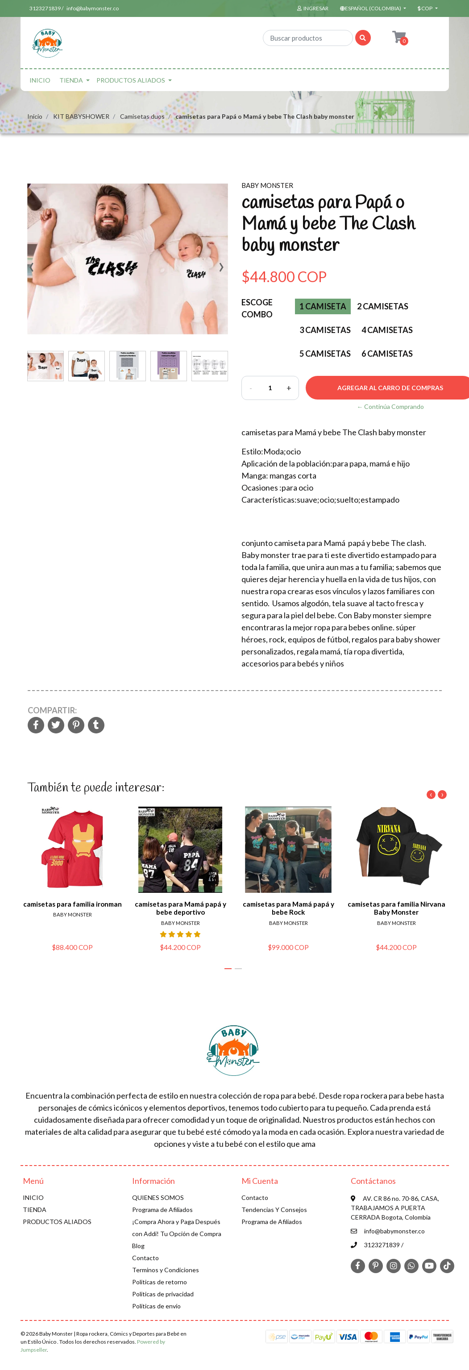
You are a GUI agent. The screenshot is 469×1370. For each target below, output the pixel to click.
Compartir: (52, 710)
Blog (138, 1245)
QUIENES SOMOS (158, 1197)
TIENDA (71, 80)
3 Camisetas (325, 330)
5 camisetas (325, 353)
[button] (372, 8)
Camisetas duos (142, 116)
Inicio (34, 116)
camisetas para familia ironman (72, 904)
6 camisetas (387, 353)
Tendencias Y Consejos (274, 1209)
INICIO (39, 80)
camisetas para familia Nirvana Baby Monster (396, 908)
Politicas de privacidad (163, 1294)
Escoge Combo (257, 308)
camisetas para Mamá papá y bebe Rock (288, 908)
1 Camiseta (322, 306)
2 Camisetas (382, 306)
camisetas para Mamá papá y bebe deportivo (180, 908)
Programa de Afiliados (162, 1209)
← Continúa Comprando (390, 406)
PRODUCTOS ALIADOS (130, 80)
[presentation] (31, 270)
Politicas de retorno (159, 1282)
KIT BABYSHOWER (81, 116)
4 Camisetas (387, 330)
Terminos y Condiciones (165, 1270)
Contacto (145, 1258)
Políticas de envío (156, 1306)
